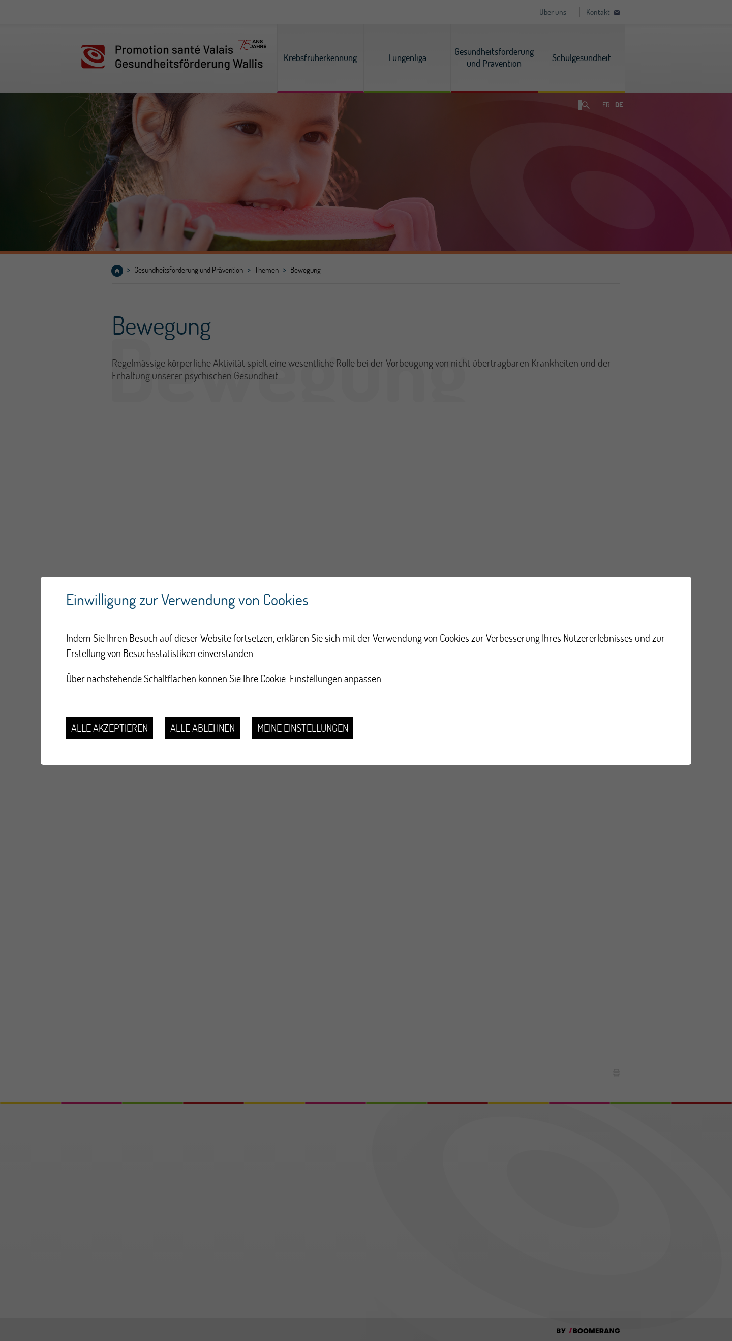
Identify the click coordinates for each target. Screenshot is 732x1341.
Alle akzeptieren (109, 728)
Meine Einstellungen (302, 728)
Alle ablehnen (202, 728)
